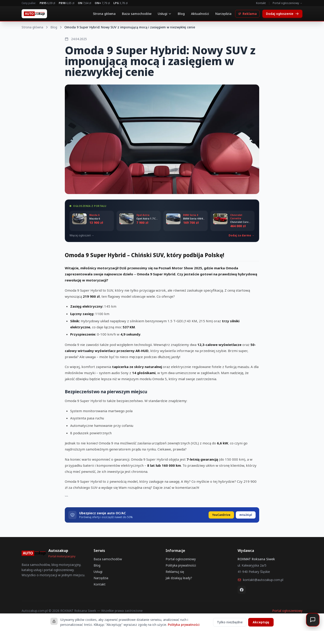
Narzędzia (223, 13)
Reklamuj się (175, 571)
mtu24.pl (245, 515)
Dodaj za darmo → (241, 235)
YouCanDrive (221, 515)
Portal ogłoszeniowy (181, 559)
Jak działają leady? (179, 578)
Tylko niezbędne (230, 622)
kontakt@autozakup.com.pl (260, 580)
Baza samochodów (136, 13)
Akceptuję (261, 622)
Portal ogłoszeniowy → (287, 3)
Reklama (247, 13)
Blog (181, 13)
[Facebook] (242, 590)
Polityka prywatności (181, 565)
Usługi (164, 13)
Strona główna (104, 13)
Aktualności (200, 13)
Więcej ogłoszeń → (82, 235)
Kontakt (261, 3)
